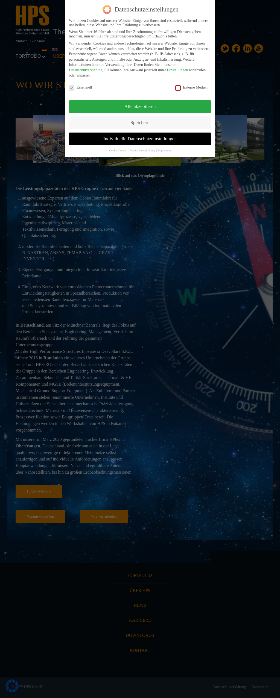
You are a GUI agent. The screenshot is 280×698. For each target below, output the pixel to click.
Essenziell (80, 87)
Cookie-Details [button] (118, 150)
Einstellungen (177, 70)
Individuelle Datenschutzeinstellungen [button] (140, 138)
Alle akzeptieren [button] (140, 106)
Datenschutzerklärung (86, 70)
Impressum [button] (164, 150)
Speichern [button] (140, 122)
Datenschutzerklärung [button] (143, 150)
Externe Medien (191, 87)
